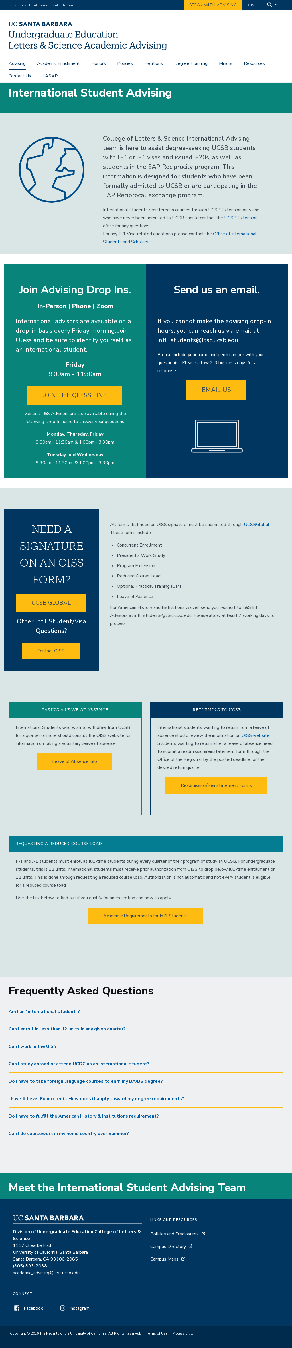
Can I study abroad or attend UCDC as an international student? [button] (79, 1074)
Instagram (74, 1318)
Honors (98, 63)
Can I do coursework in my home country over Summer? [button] (69, 1144)
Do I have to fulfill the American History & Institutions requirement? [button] (84, 1126)
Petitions (153, 63)
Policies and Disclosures (174, 1244)
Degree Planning (191, 63)
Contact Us (20, 76)
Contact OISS (50, 661)
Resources (254, 63)
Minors (225, 63)
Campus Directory (168, 1257)
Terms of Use (156, 1343)
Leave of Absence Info (74, 772)
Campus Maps (164, 1269)
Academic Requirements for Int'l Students (145, 926)
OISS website (255, 746)
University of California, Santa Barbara (42, 5)
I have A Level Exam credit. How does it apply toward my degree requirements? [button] (96, 1109)
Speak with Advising (213, 5)
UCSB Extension (240, 228)
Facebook (28, 1318)
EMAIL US (216, 400)
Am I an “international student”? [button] (44, 1022)
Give (252, 5)
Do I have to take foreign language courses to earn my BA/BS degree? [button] (86, 1091)
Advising (17, 63)
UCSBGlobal (256, 535)
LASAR (50, 76)
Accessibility (183, 1343)
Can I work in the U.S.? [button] (33, 1057)
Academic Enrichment (58, 63)
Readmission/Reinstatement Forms (216, 796)
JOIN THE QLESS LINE (75, 405)
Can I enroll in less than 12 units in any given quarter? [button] (67, 1039)
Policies (125, 63)
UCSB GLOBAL (51, 613)
